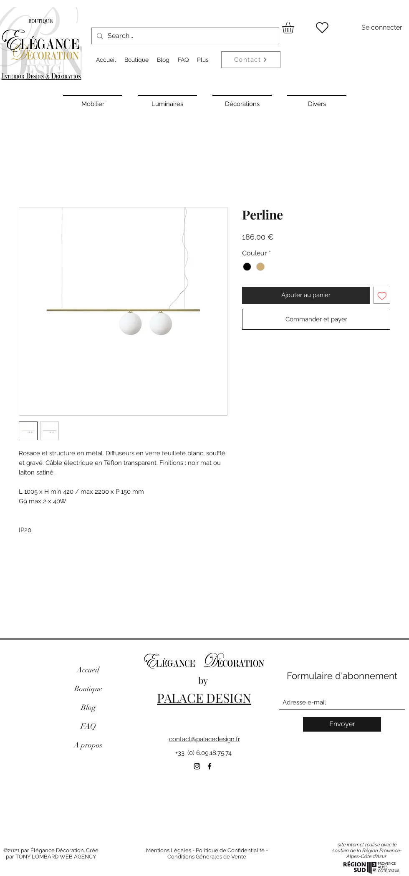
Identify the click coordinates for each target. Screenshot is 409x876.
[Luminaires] (167, 103)
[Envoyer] (342, 724)
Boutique (88, 688)
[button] (295, 27)
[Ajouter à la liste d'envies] (382, 295)
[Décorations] (242, 103)
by (204, 680)
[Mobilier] (92, 103)
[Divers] (316, 103)
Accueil (88, 669)
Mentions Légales (168, 850)
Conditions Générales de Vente (206, 856)
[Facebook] (209, 766)
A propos (88, 745)
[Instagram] (197, 766)
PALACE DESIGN (204, 697)
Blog (88, 707)
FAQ (88, 726)
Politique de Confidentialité (230, 850)
